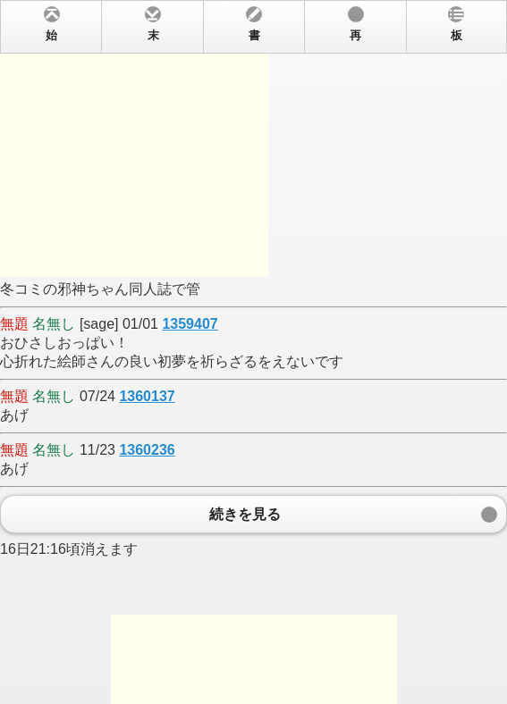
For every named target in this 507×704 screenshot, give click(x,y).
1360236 (146, 449)
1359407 (189, 323)
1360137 (146, 396)
